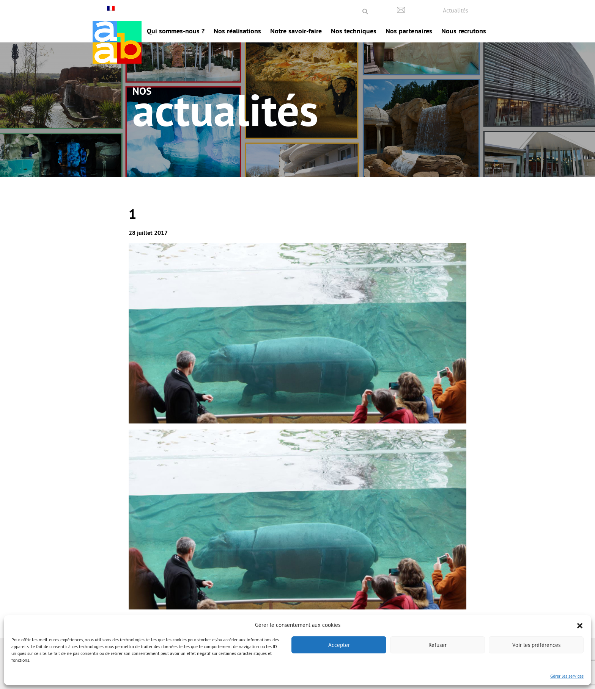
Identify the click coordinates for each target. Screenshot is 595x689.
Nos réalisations (237, 31)
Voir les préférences (536, 644)
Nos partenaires (409, 31)
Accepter (339, 644)
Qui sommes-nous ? (176, 31)
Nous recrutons (463, 31)
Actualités (455, 10)
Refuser (437, 644)
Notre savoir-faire (296, 31)
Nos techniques (353, 31)
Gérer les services (567, 676)
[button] (580, 625)
